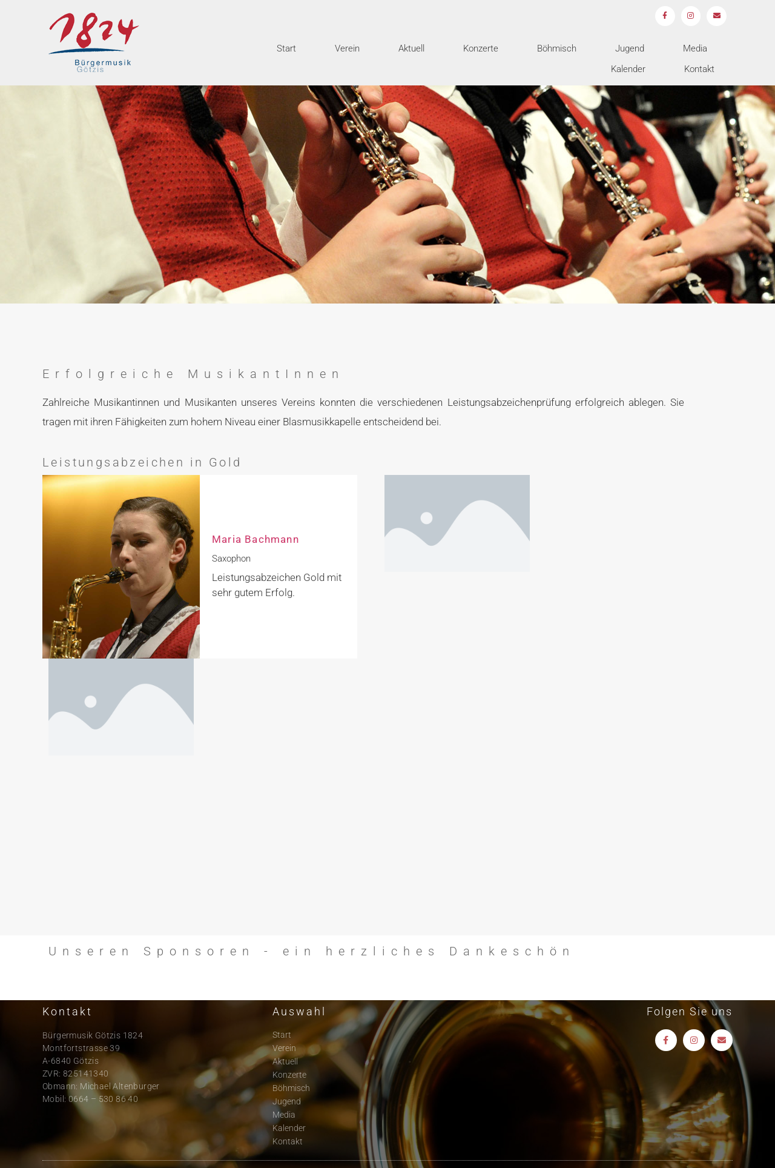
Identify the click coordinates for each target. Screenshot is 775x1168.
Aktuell (411, 50)
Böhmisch (556, 50)
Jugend (629, 50)
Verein (347, 50)
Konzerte (480, 50)
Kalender (628, 70)
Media (695, 50)
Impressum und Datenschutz (677, 1150)
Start (286, 50)
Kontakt (699, 70)
